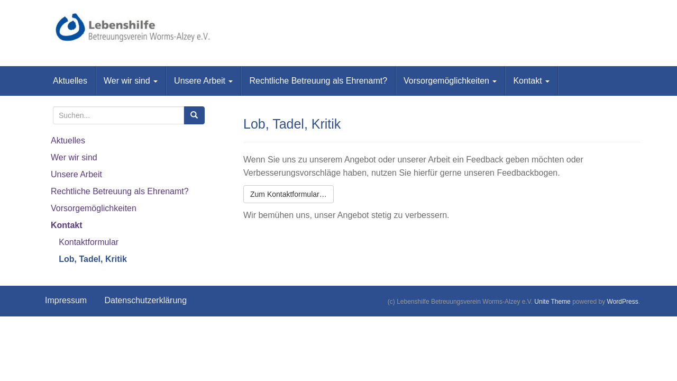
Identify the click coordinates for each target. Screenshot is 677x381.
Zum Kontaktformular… (288, 194)
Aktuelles (70, 80)
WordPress (622, 301)
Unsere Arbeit (203, 80)
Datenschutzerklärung (145, 300)
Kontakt (531, 80)
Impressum (66, 300)
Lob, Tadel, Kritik (93, 259)
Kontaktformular (88, 242)
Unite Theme (552, 301)
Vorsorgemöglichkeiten (450, 80)
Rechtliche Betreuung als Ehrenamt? (318, 80)
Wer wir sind (131, 80)
